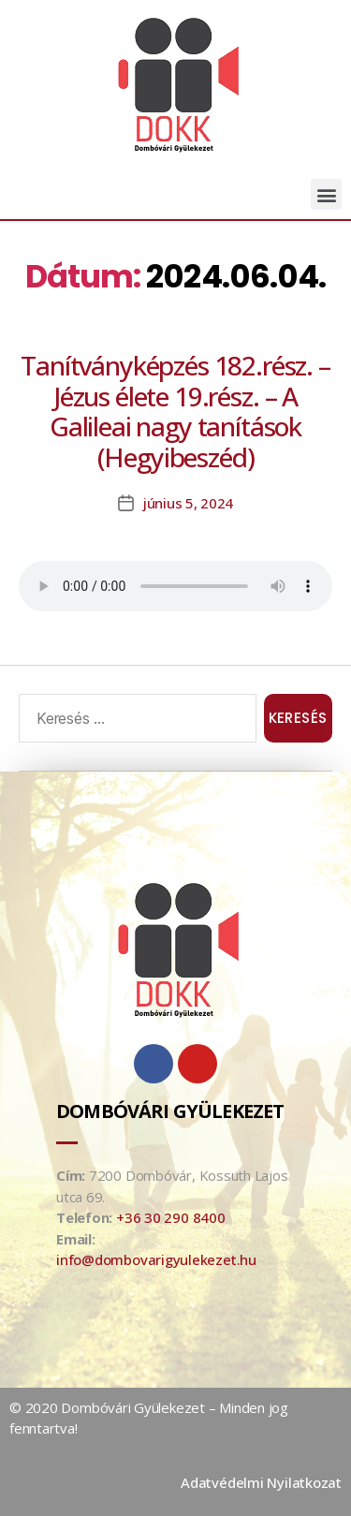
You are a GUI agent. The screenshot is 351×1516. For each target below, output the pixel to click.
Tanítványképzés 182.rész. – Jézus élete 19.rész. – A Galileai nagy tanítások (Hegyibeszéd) (175, 411)
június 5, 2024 (188, 502)
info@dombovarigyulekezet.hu (156, 1259)
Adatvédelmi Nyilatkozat (261, 1482)
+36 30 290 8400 (171, 1217)
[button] (326, 194)
